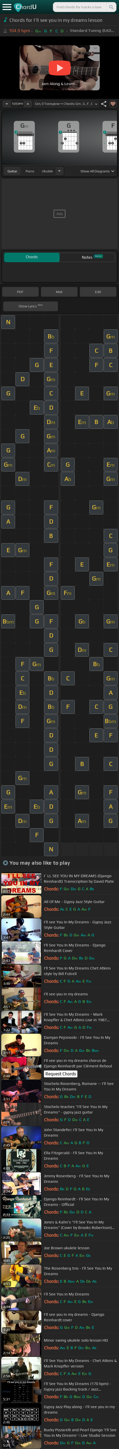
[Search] (110, 7)
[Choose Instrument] (59, 171)
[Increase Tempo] (28, 103)
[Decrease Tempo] (7, 103)
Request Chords (60, 1073)
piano (30, 171)
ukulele (47, 171)
